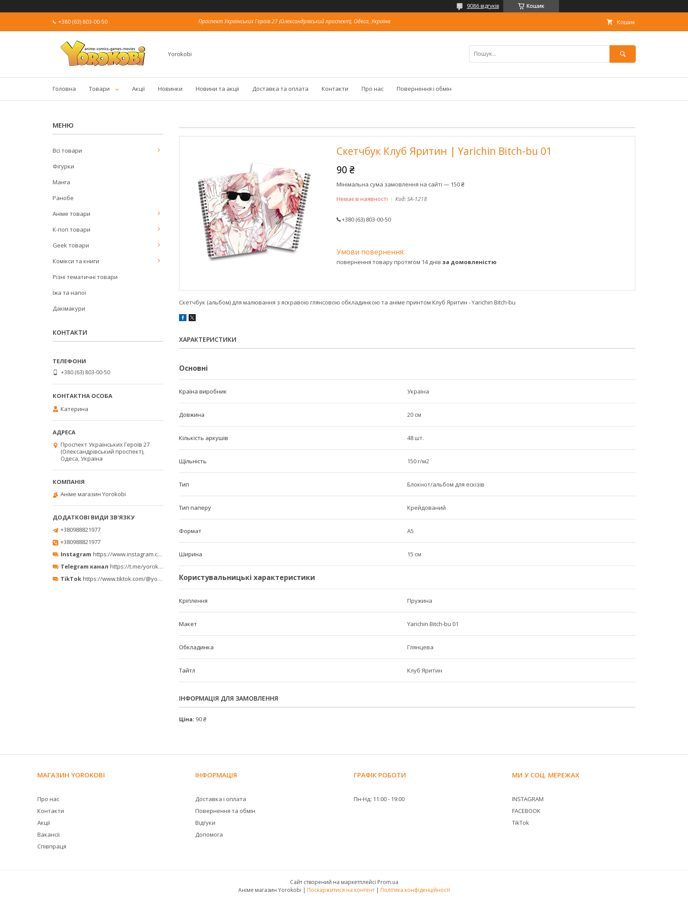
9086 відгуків (483, 6)
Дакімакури (69, 308)
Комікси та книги (76, 261)
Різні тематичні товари (85, 277)
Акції (138, 89)
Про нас (372, 89)
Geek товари (71, 245)
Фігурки (63, 166)
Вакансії (48, 834)
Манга (61, 182)
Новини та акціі (217, 89)
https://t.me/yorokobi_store (146, 566)
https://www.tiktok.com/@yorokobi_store (137, 579)
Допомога (209, 834)
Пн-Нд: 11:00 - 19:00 (379, 799)
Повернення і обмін (424, 89)
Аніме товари (71, 214)
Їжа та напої (69, 293)
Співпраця (51, 846)
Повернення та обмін (225, 811)
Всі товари (67, 150)
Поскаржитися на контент (341, 890)
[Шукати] (622, 53)
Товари (99, 89)
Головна (64, 89)
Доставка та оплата (280, 89)
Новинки (170, 89)
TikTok (520, 823)
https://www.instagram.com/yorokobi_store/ (152, 554)
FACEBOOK (526, 811)
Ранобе (63, 198)
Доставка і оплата (220, 799)
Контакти (335, 89)
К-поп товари (71, 229)
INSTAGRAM (528, 799)
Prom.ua (387, 882)
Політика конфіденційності (415, 890)
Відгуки (205, 823)
